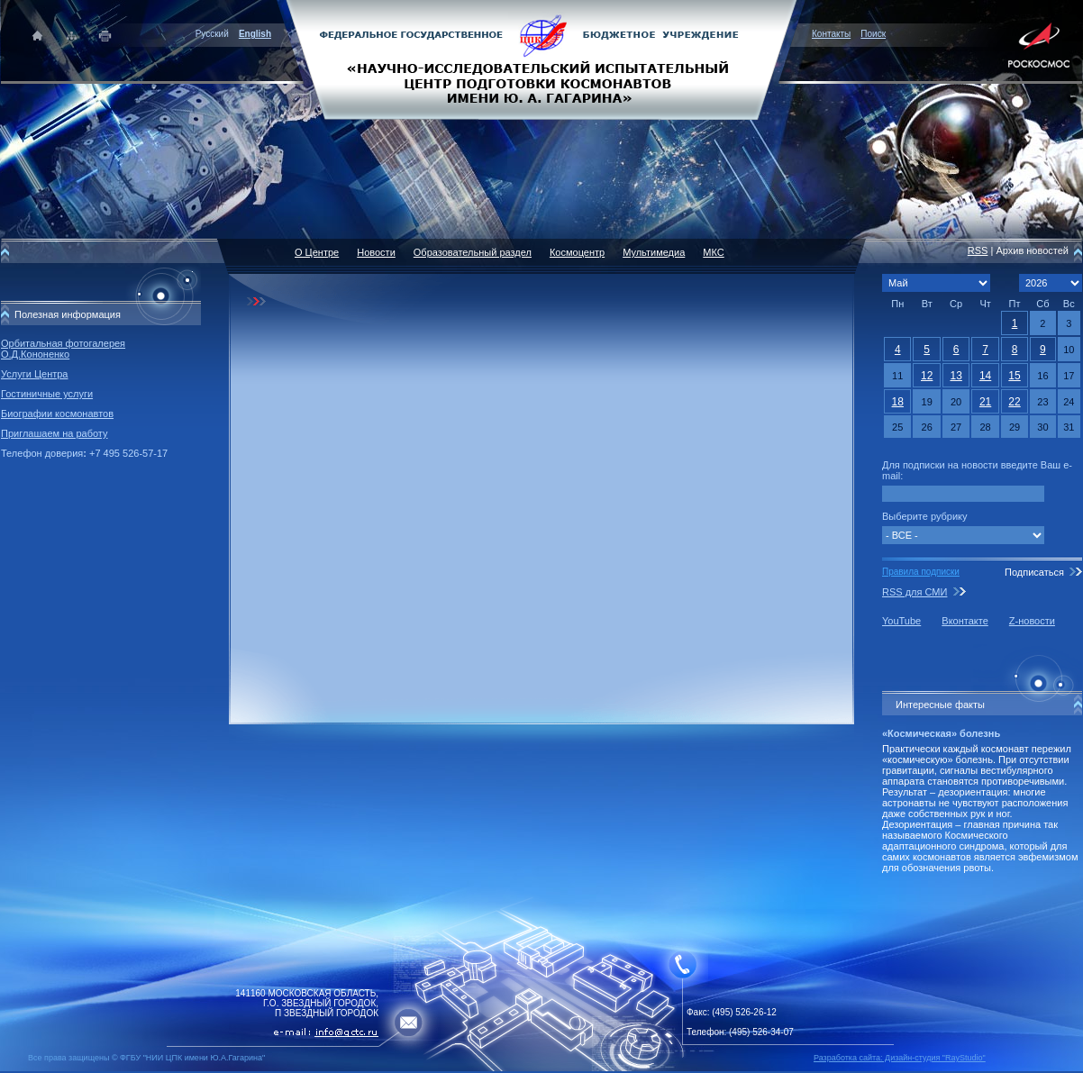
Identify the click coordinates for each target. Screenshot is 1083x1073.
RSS (978, 250)
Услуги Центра (34, 373)
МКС (713, 252)
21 (985, 402)
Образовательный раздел (473, 252)
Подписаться (1034, 572)
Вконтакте (964, 620)
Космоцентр (577, 252)
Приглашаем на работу (54, 433)
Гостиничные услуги (47, 393)
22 (1014, 402)
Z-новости (1032, 620)
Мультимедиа (654, 252)
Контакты (831, 34)
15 (1014, 375)
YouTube (901, 620)
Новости (376, 252)
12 (927, 375)
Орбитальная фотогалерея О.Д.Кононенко (63, 348)
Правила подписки (921, 572)
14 (985, 375)
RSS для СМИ (914, 592)
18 (898, 402)
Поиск (873, 34)
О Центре (317, 252)
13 (955, 375)
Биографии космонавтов (57, 413)
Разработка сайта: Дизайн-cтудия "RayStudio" (900, 1057)
